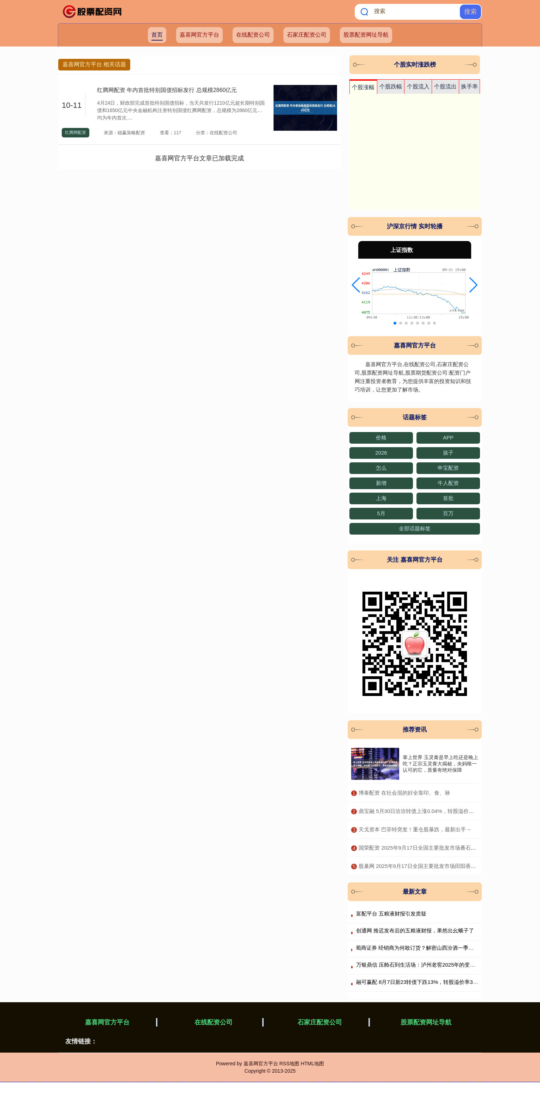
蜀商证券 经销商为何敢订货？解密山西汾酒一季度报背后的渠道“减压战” (440, 948)
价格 (381, 437)
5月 (381, 513)
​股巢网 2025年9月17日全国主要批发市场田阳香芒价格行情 (428, 866)
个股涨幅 (363, 87)
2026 (381, 453)
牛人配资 (448, 483)
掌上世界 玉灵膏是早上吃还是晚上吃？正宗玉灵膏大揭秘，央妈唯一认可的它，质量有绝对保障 (440, 763)
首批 (448, 498)
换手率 (469, 87)
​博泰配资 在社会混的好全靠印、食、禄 (404, 793)
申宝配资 (448, 468)
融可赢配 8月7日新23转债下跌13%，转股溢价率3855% (421, 982)
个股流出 (445, 87)
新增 (381, 483)
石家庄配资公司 (306, 35)
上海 (381, 498)
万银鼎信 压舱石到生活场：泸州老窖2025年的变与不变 (421, 965)
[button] (356, 285)
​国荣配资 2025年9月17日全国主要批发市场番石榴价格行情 (428, 848)
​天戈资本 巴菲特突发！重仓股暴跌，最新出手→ (415, 829)
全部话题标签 (415, 528)
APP (448, 437)
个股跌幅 (390, 87)
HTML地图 (312, 1063)
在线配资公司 (253, 35)
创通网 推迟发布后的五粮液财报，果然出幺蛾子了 (415, 930)
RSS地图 (289, 1063)
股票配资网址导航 (366, 35)
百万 (448, 513)
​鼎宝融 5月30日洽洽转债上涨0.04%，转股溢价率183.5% (425, 811)
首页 (157, 35)
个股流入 (418, 87)
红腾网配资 (75, 132)
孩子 (448, 453)
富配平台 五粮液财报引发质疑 (391, 914)
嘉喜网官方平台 (199, 35)
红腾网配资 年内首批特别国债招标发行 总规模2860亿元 (167, 90)
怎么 (381, 468)
